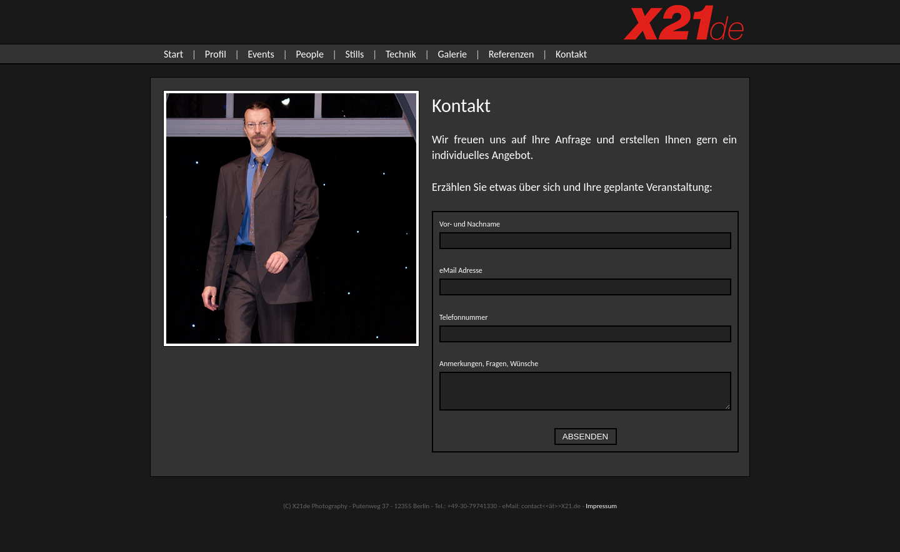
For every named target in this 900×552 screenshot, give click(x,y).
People (309, 54)
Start (173, 54)
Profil (215, 54)
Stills (354, 54)
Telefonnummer (463, 317)
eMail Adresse (460, 270)
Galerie (452, 54)
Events (261, 54)
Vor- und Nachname (469, 224)
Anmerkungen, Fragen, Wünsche (488, 363)
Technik (401, 54)
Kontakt (571, 54)
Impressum (601, 506)
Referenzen (511, 54)
